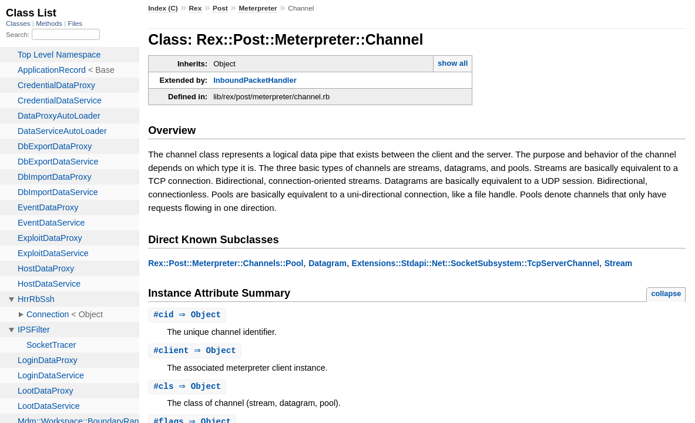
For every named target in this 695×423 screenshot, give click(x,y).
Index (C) (163, 8)
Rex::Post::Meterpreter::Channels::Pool (225, 263)
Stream (619, 263)
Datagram (327, 263)
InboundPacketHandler (255, 80)
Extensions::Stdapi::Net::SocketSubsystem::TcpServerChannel (476, 263)
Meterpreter (258, 8)
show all (453, 63)
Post (220, 8)
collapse (666, 293)
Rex (195, 8)
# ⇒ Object (188, 315)
